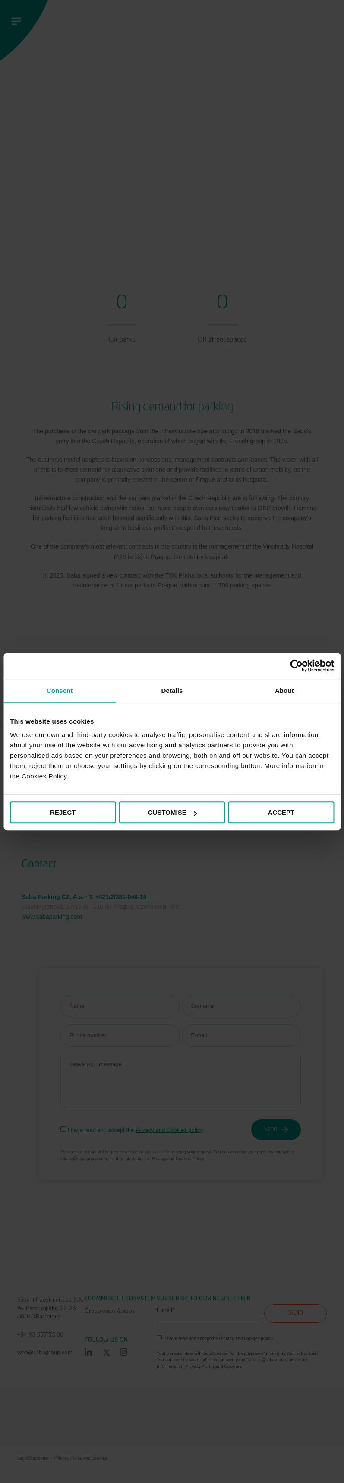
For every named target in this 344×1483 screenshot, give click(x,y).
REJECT (63, 812)
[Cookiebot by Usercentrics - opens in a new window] (296, 665)
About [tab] (284, 690)
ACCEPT (281, 812)
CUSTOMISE (172, 812)
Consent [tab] (60, 690)
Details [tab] (172, 690)
